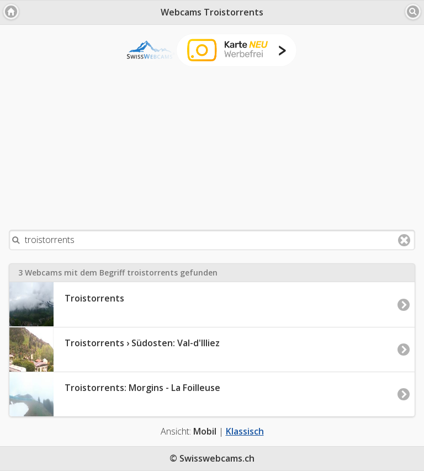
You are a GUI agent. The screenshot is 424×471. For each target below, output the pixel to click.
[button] (11, 11)
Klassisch (245, 431)
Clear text (404, 240)
